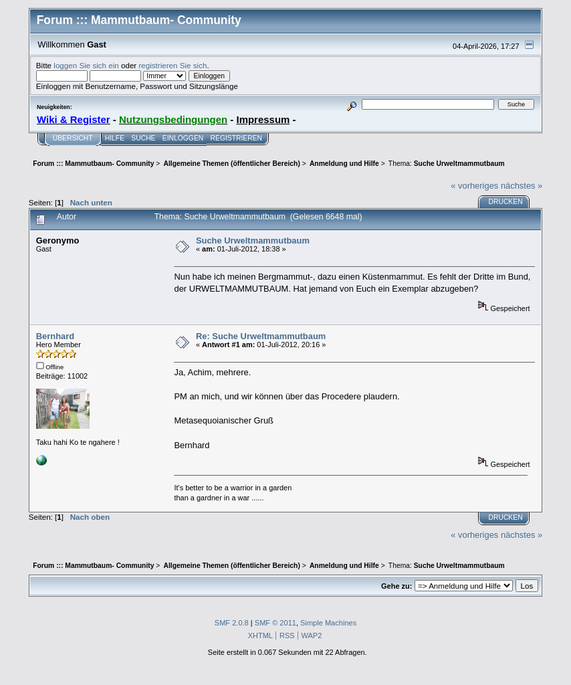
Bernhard (55, 336)
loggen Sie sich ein (85, 65)
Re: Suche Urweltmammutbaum (261, 336)
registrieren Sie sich (172, 65)
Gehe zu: (396, 586)
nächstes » (521, 186)
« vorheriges (474, 186)
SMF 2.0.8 (232, 623)
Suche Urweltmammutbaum (253, 240)
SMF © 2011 (275, 623)
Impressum (263, 119)
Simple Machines (328, 623)
